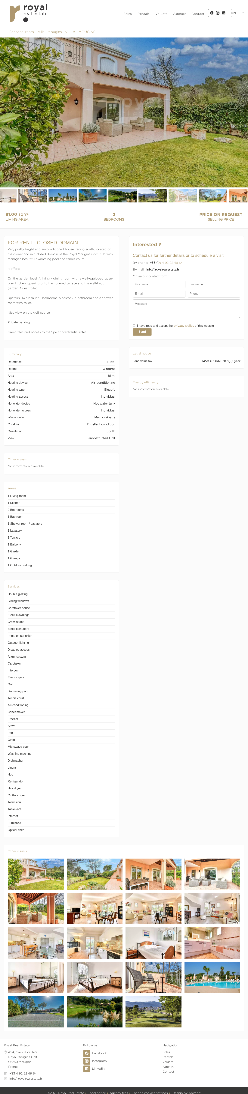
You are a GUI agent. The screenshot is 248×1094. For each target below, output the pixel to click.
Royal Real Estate (16, 1045)
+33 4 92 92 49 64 (23, 1073)
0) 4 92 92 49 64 (170, 262)
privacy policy (184, 325)
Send (142, 331)
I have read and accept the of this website (175, 325)
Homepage (29, 13)
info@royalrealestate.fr (25, 1078)
